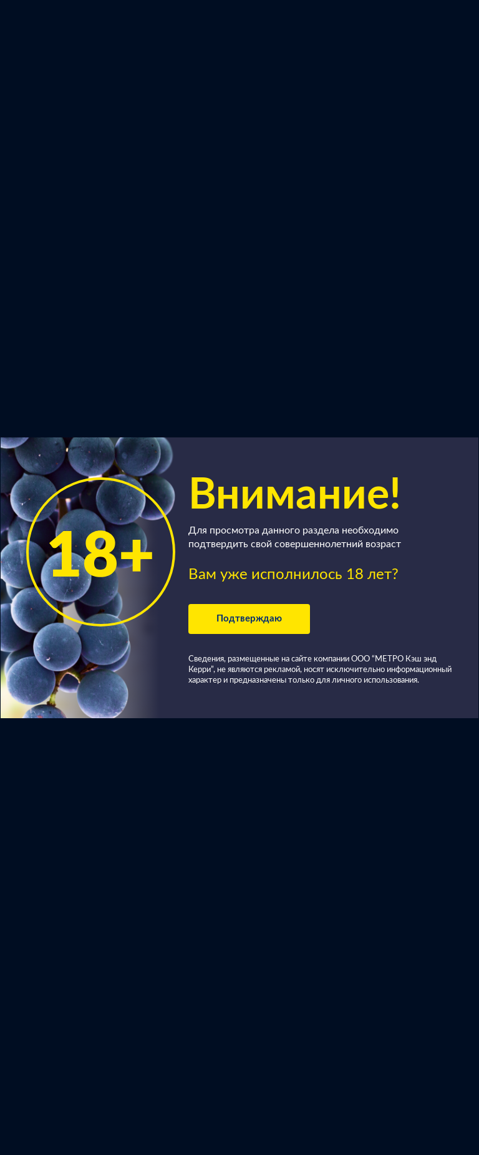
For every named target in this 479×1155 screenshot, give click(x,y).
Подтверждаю (249, 618)
